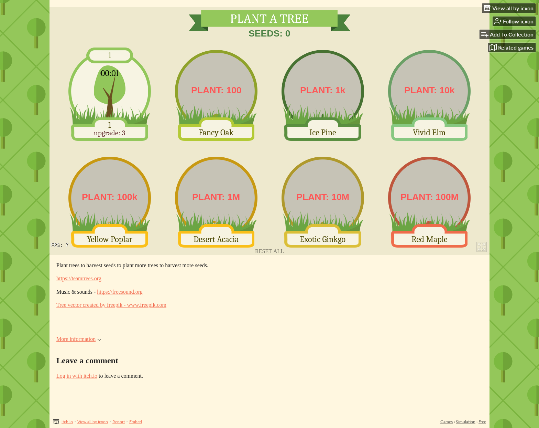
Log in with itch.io (76, 376)
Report (118, 421)
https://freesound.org (120, 292)
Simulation (465, 421)
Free (482, 421)
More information (78, 339)
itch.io (67, 421)
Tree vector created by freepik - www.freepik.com (111, 305)
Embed (135, 421)
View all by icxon (92, 421)
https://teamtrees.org (78, 278)
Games (446, 421)
